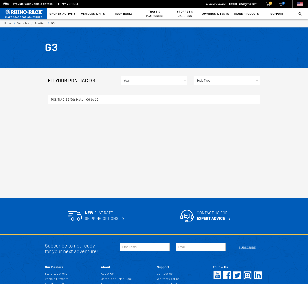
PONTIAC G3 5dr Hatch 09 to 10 (75, 99)
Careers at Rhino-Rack (117, 279)
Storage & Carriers (185, 14)
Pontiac (40, 23)
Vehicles (23, 23)
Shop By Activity (63, 13)
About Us (107, 273)
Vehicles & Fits (93, 13)
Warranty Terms (168, 279)
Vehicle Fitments (56, 279)
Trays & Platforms (154, 14)
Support (277, 13)
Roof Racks (124, 13)
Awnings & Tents (215, 13)
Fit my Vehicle (68, 4)
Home (8, 23)
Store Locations (56, 273)
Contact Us (165, 273)
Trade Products (246, 13)
